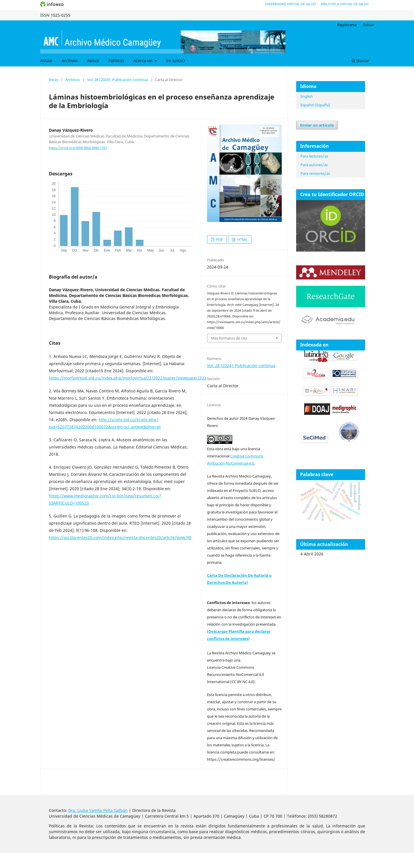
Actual (46, 60)
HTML (242, 239)
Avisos (93, 60)
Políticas (116, 60)
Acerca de (143, 60)
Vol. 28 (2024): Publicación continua (117, 79)
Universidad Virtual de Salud (290, 4)
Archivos (70, 60)
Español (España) (315, 105)
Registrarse (346, 24)
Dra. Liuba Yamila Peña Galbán (98, 810)
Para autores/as (314, 164)
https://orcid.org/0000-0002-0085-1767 (78, 148)
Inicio (53, 79)
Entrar (368, 24)
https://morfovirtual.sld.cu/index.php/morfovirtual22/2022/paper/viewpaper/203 (127, 378)
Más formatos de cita (229, 338)
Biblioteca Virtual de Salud (345, 4)
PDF (219, 239)
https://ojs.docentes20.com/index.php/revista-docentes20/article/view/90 (120, 537)
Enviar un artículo (317, 125)
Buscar (361, 60)
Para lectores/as (314, 156)
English (306, 96)
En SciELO (175, 60)
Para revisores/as (315, 173)
